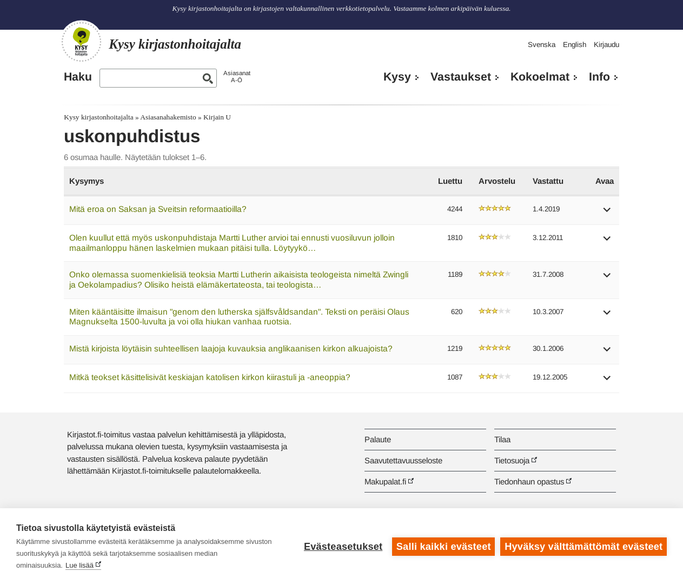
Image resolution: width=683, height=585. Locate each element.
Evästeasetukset (343, 546)
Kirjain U (217, 117)
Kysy (397, 76)
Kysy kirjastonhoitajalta (98, 117)
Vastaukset (460, 76)
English (574, 45)
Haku (78, 76)
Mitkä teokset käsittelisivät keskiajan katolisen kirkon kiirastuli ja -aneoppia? (209, 377)
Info (599, 76)
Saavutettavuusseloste (403, 460)
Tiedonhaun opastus (529, 481)
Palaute (377, 439)
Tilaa (502, 439)
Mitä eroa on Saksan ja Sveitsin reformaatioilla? (158, 209)
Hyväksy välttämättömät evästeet (583, 546)
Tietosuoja (511, 460)
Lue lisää (79, 565)
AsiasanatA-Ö (236, 76)
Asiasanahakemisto (168, 117)
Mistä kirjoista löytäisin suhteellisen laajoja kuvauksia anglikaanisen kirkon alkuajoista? (231, 348)
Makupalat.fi (385, 481)
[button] (607, 213)
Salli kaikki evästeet (443, 546)
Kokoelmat (539, 76)
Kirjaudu (606, 45)
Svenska (541, 45)
